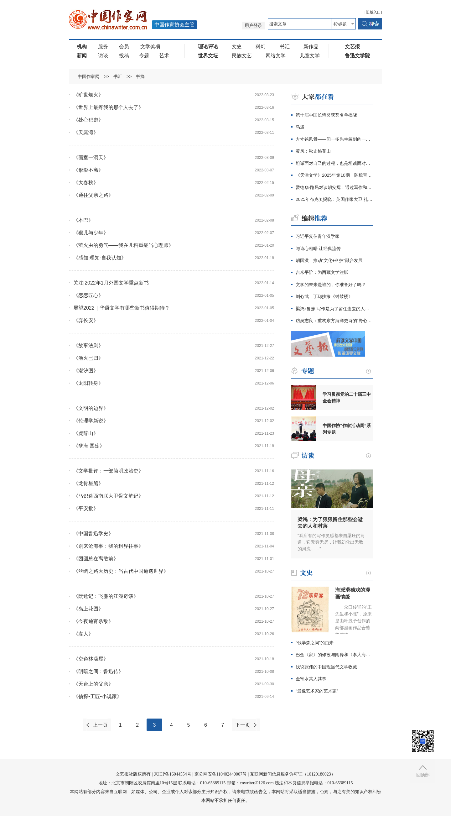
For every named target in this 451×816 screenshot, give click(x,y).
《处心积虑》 (88, 120)
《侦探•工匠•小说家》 (97, 696)
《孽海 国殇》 (89, 445)
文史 (237, 46)
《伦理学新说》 (90, 420)
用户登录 (253, 25)
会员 (124, 46)
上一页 (100, 725)
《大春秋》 (85, 182)
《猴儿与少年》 (90, 232)
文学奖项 (150, 46)
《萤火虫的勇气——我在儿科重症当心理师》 (123, 245)
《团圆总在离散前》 (95, 558)
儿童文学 (310, 55)
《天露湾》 (85, 132)
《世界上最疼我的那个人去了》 (108, 107)
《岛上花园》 (88, 608)
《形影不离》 (88, 170)
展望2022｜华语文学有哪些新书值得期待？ (121, 308)
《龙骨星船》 (88, 483)
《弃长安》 (85, 320)
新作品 (311, 46)
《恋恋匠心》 (88, 295)
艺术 (164, 55)
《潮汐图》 (85, 370)
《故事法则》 (88, 345)
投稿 (124, 55)
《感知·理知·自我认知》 (99, 257)
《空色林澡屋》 (90, 659)
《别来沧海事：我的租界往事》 (108, 546)
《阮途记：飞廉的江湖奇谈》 (105, 596)
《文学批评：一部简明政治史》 (108, 470)
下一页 (242, 725)
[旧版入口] (373, 12)
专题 (144, 55)
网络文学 (276, 55)
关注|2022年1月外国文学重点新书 (111, 282)
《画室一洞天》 (90, 157)
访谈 (103, 55)
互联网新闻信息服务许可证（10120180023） (292, 774)
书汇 (285, 46)
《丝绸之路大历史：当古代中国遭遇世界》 (120, 571)
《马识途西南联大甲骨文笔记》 (108, 496)
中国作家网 (89, 76)
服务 (103, 46)
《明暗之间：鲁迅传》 (98, 671)
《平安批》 (85, 508)
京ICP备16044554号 (172, 774)
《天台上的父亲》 (93, 684)
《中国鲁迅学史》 (93, 533)
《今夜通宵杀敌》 (93, 621)
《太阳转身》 (88, 383)
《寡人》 (83, 633)
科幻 (261, 46)
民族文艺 (242, 55)
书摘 (140, 76)
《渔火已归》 (88, 358)
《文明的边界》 (90, 408)
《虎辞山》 (85, 433)
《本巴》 (83, 220)
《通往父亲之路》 (93, 195)
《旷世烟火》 (88, 94)
